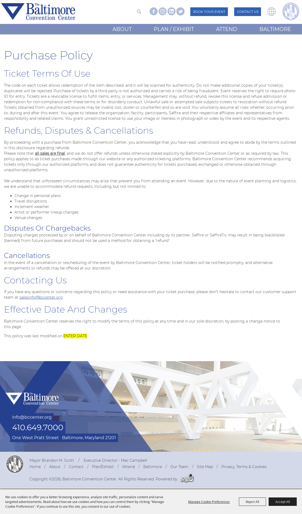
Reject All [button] (252, 502)
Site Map (205, 466)
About (122, 29)
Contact (76, 466)
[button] (271, 14)
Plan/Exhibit (103, 466)
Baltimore (275, 29)
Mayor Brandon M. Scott (51, 460)
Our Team (179, 466)
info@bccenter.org (32, 417)
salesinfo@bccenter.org (41, 297)
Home (35, 466)
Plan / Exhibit (174, 29)
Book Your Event (209, 12)
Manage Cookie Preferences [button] (209, 502)
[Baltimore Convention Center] (38, 11)
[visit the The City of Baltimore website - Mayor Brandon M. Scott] (291, 11)
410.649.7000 (37, 427)
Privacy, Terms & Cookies (244, 466)
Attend (226, 29)
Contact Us (247, 12)
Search (139, 11)
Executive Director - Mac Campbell (115, 460)
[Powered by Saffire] (187, 479)
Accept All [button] (282, 502)
